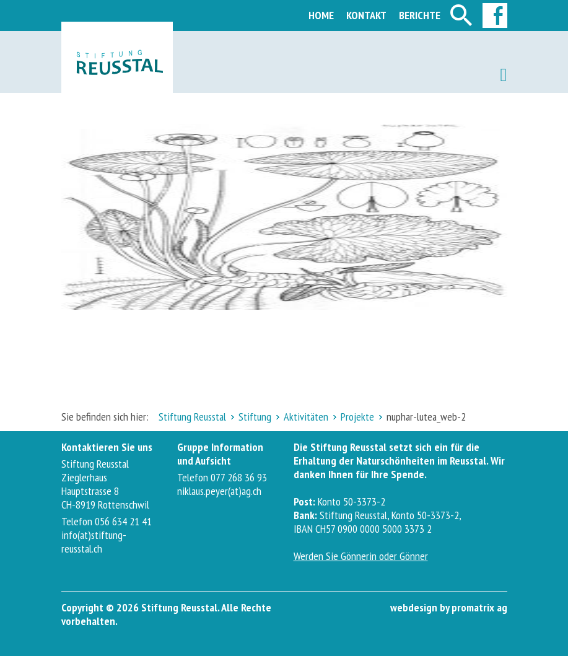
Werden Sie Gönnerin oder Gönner (361, 556)
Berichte (419, 15)
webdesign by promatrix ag (448, 607)
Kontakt (366, 15)
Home (321, 15)
